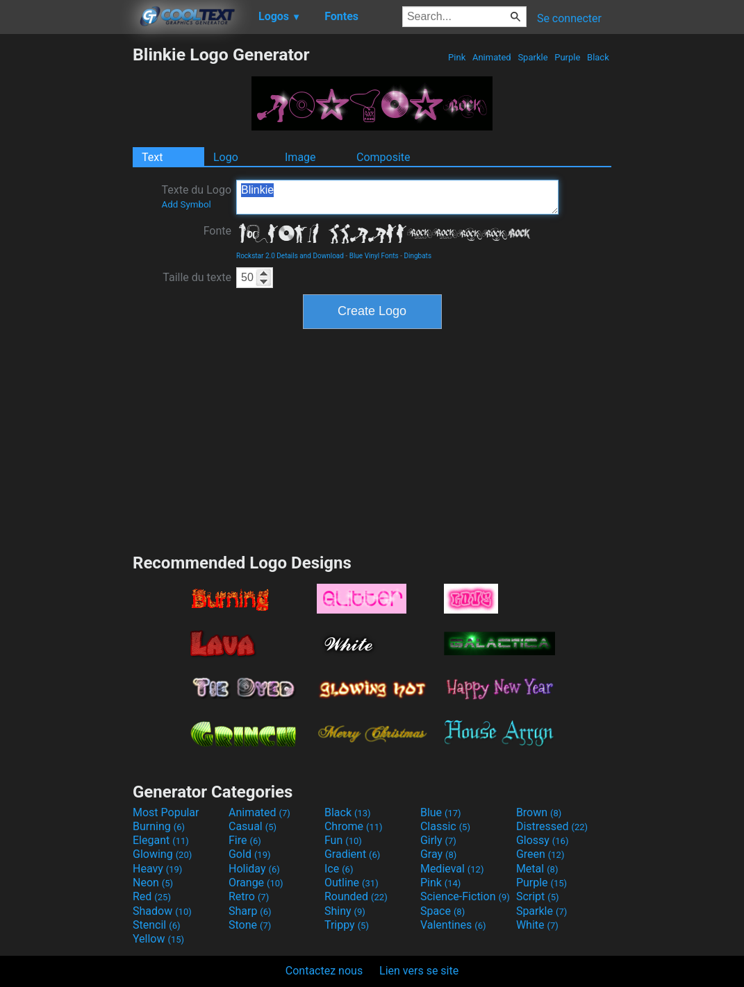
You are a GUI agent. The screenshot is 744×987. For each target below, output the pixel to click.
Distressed (552, 826)
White (537, 924)
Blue (440, 812)
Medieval (452, 868)
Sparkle (532, 57)
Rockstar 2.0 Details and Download (290, 256)
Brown (538, 812)
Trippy (346, 924)
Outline (351, 882)
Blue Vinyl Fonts (374, 256)
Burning (159, 826)
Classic (445, 826)
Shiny (344, 911)
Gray (438, 854)
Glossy (542, 840)
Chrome (353, 826)
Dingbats (417, 256)
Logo (225, 157)
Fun (343, 840)
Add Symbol (185, 204)
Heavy (157, 868)
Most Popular (166, 812)
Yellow (158, 938)
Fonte (217, 230)
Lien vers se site (418, 970)
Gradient (352, 854)
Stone (250, 924)
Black (598, 57)
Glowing (162, 854)
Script (537, 896)
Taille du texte (197, 277)
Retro (249, 896)
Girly (438, 840)
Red (152, 896)
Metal (537, 868)
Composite (383, 157)
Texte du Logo (196, 196)
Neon (153, 882)
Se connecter (569, 18)
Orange (256, 882)
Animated (491, 57)
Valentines (453, 924)
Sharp (250, 911)
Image (300, 157)
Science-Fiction (465, 896)
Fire (245, 840)
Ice (338, 868)
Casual (252, 826)
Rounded (356, 896)
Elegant (161, 840)
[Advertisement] (66, 252)
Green (540, 854)
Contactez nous (324, 970)
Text (152, 157)
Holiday (254, 868)
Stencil (156, 924)
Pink (457, 57)
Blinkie (397, 197)
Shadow (162, 911)
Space (442, 911)
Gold (250, 854)
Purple (567, 57)
